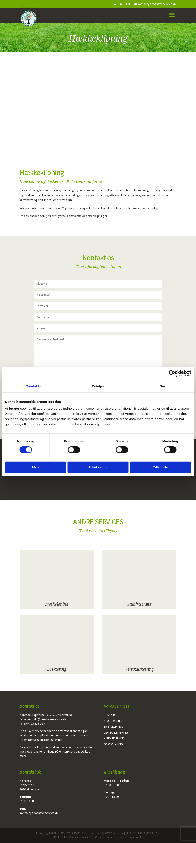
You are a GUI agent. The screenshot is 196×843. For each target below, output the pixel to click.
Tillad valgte (98, 467)
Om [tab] (162, 386)
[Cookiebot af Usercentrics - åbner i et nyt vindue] (172, 373)
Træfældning (56, 604)
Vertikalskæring (139, 669)
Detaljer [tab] (98, 386)
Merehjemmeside (132, 837)
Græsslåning (113, 744)
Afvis (35, 467)
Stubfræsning (139, 604)
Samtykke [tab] (34, 386)
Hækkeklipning (114, 738)
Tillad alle (160, 467)
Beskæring (56, 669)
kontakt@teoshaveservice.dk (47, 719)
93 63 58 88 (38, 723)
